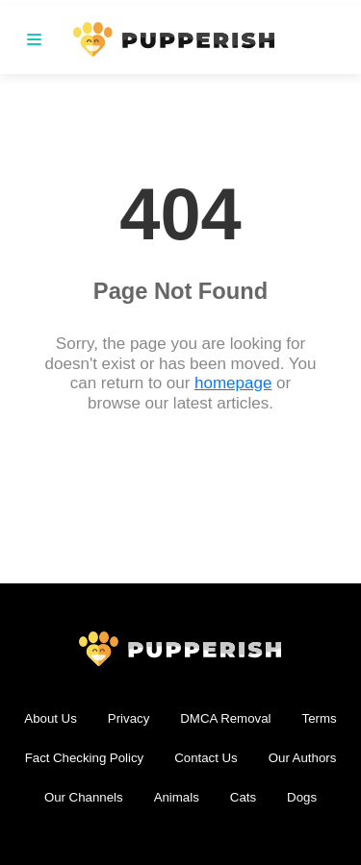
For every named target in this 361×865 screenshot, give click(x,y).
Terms (319, 718)
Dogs (302, 797)
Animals (176, 797)
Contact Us (205, 758)
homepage (233, 383)
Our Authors (303, 758)
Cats (243, 797)
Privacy (129, 718)
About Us (50, 718)
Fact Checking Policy (84, 758)
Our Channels (83, 797)
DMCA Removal (225, 718)
